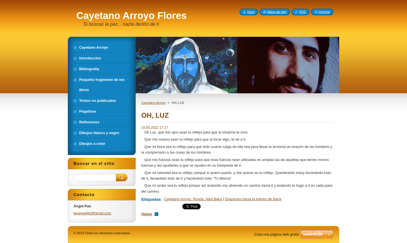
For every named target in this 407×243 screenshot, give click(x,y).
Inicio (250, 12)
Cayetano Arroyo (153, 102)
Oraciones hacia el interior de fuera (253, 199)
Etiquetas (151, 199)
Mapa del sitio (276, 12)
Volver (146, 214)
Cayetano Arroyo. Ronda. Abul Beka (193, 199)
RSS (302, 12)
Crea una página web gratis (276, 234)
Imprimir (324, 12)
